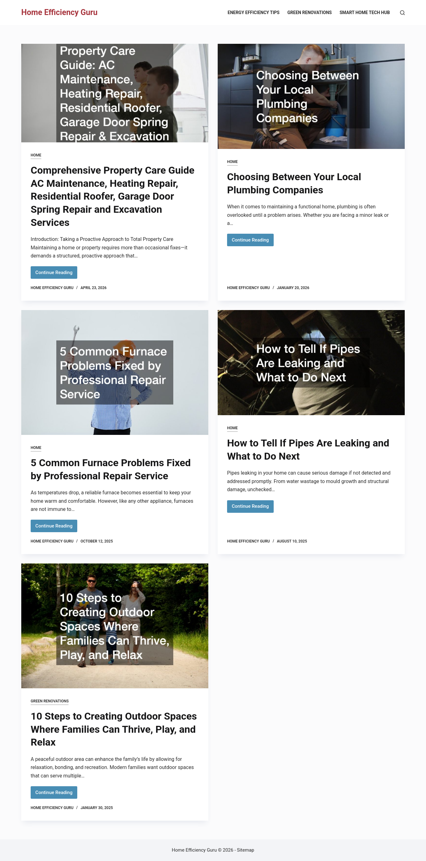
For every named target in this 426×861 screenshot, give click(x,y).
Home (36, 155)
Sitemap (245, 850)
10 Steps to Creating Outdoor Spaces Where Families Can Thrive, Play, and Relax (114, 729)
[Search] (402, 12)
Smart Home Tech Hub (365, 12)
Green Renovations (309, 12)
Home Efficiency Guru (59, 12)
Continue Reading (56, 274)
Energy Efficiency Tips (254, 12)
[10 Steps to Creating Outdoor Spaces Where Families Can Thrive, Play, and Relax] (114, 625)
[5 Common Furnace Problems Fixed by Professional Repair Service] (114, 372)
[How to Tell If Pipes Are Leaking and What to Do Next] (311, 362)
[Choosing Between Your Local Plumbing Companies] (311, 96)
